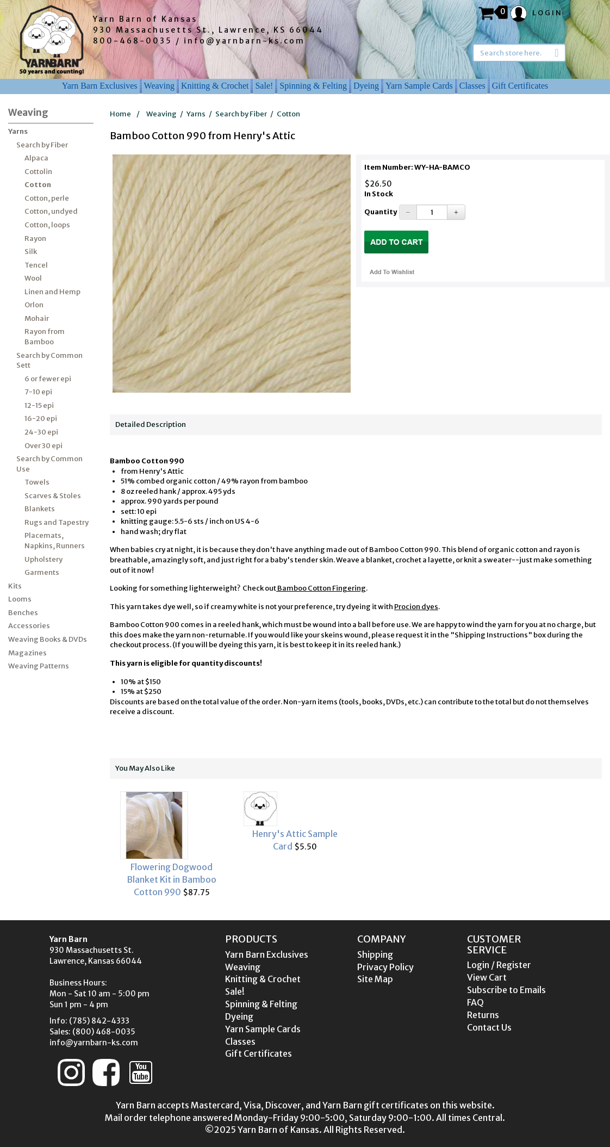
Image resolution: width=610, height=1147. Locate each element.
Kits (15, 586)
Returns (483, 1014)
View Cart (487, 977)
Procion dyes (416, 606)
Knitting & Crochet (214, 85)
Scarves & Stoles (52, 495)
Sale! (264, 85)
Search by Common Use (49, 464)
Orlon (33, 304)
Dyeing (366, 85)
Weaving (159, 85)
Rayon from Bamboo (44, 336)
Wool (33, 278)
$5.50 (295, 821)
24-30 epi (41, 432)
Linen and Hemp (52, 291)
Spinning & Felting (313, 85)
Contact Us (489, 1027)
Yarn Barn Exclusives (100, 85)
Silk (30, 251)
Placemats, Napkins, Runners (54, 540)
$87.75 (171, 844)
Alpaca (36, 158)
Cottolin (38, 171)
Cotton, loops (47, 225)
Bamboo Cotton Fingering (321, 588)
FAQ (475, 1002)
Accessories (29, 625)
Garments (41, 572)
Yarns (18, 131)
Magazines (27, 653)
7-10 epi (38, 391)
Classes (472, 85)
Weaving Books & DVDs (47, 639)
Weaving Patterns (38, 666)
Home (120, 114)
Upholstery (43, 559)
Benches (23, 612)
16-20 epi (40, 418)
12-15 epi (39, 405)
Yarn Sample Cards (419, 85)
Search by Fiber (42, 145)
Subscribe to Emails (506, 989)
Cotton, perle (46, 198)
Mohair (36, 318)
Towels (36, 482)
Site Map (375, 979)
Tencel (36, 265)
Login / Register (499, 964)
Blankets (39, 508)
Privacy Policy (385, 967)
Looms (20, 599)
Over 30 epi (43, 445)
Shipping (375, 954)
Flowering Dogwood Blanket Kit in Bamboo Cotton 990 (171, 879)
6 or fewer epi (47, 378)
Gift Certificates (520, 85)
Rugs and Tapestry (56, 522)
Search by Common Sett (49, 360)
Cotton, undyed (51, 211)
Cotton (37, 184)
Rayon (35, 238)
